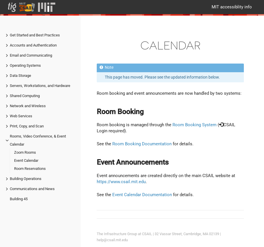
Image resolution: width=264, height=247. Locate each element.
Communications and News (32, 189)
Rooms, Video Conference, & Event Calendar (38, 140)
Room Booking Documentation (142, 143)
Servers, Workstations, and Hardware (40, 85)
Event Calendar (26, 160)
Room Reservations (30, 168)
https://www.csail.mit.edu (121, 181)
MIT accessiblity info (232, 7)
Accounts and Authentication (33, 45)
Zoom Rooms (25, 152)
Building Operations (25, 179)
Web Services (21, 116)
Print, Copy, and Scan (27, 126)
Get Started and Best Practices (35, 35)
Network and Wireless (28, 106)
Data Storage (20, 75)
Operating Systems (25, 65)
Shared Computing (25, 96)
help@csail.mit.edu (112, 240)
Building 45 (19, 199)
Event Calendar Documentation (142, 194)
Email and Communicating (31, 55)
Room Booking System (194, 124)
